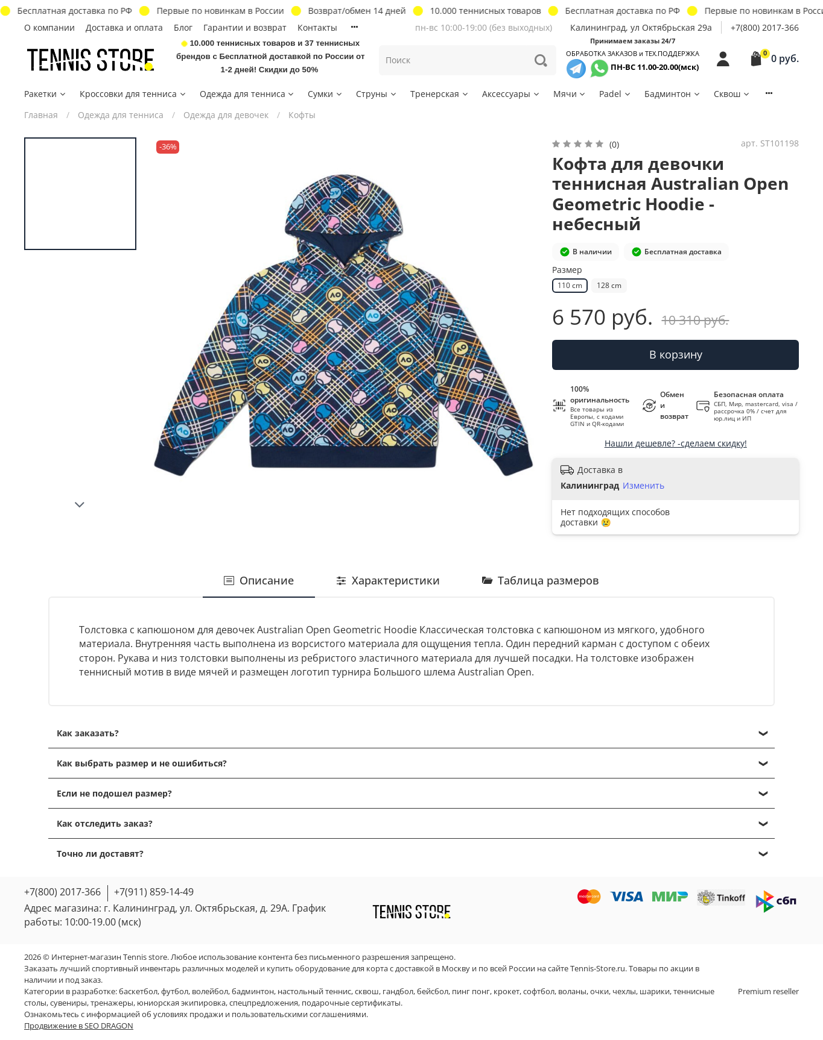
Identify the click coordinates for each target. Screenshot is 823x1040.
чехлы (624, 991)
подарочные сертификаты (351, 1003)
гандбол (398, 991)
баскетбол (138, 991)
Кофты (302, 115)
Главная (41, 115)
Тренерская (439, 93)
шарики (655, 991)
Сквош (732, 93)
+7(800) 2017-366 (765, 27)
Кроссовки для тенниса (133, 93)
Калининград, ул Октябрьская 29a (641, 27)
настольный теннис (314, 991)
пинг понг (471, 991)
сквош (367, 991)
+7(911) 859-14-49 (154, 891)
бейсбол (432, 991)
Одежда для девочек (226, 115)
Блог (183, 27)
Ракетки (45, 93)
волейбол (210, 991)
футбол (174, 991)
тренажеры (112, 1003)
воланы (572, 991)
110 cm (570, 285)
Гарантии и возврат (245, 27)
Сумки (325, 93)
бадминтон (253, 991)
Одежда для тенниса (248, 93)
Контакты (317, 27)
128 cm (609, 285)
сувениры (68, 1003)
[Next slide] (80, 505)
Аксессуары (511, 93)
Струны (377, 93)
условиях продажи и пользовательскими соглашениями (259, 1014)
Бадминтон (672, 93)
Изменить (643, 485)
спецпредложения (263, 1003)
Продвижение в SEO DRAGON (78, 1026)
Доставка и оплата (124, 27)
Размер (567, 270)
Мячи (570, 93)
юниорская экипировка (181, 1003)
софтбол (538, 991)
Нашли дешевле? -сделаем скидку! (676, 443)
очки (599, 991)
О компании (49, 27)
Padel (615, 93)
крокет (507, 991)
